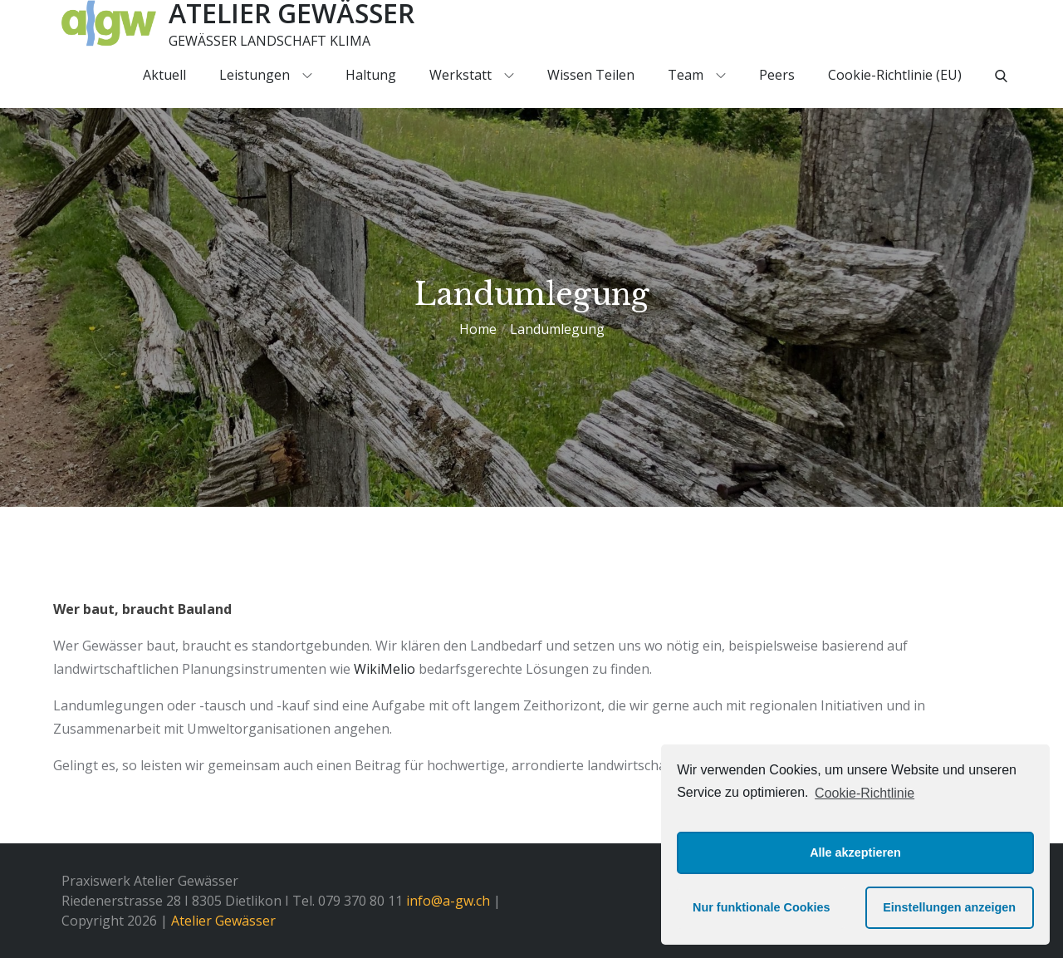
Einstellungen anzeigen (949, 907)
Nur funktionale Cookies (761, 907)
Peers (777, 75)
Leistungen (265, 75)
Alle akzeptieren (855, 852)
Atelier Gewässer (223, 920)
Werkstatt (471, 75)
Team (697, 75)
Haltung (370, 75)
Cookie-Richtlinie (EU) (895, 75)
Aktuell (164, 75)
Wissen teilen (590, 75)
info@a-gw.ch (448, 901)
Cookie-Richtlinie (864, 793)
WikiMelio (384, 669)
